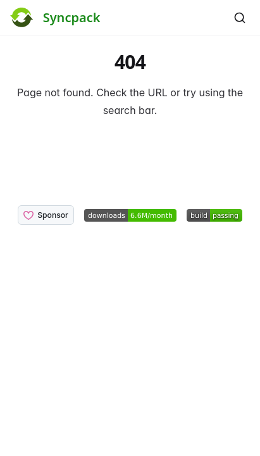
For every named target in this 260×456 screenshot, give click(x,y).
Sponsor (45, 215)
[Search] (240, 17)
